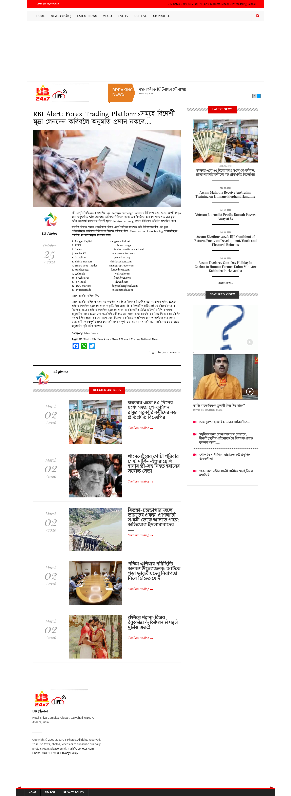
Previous (254, 96)
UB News (97, 339)
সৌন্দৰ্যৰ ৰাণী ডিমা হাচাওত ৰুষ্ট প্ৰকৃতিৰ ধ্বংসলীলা (225, 456)
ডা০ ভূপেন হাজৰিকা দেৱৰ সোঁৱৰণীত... (224, 422)
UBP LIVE (140, 16)
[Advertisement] (145, 51)
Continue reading (138, 428)
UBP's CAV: (188, 4)
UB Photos (49, 233)
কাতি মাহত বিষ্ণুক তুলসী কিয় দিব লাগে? (219, 405)
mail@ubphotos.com (81, 748)
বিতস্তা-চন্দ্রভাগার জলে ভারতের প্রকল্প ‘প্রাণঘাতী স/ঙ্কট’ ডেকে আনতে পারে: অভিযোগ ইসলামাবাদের (153, 517)
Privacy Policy (69, 753)
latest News (91, 333)
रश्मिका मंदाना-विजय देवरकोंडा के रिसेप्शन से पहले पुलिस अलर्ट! (152, 622)
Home (40, 16)
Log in (153, 352)
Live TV (123, 16)
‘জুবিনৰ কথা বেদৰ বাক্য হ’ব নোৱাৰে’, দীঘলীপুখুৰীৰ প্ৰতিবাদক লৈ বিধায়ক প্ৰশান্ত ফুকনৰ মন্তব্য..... (226, 438)
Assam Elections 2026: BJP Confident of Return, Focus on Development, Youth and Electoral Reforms (225, 240)
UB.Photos (174, 4)
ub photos (61, 372)
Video (107, 16)
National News (149, 339)
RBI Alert (124, 339)
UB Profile (161, 16)
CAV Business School (216, 4)
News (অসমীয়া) (61, 16)
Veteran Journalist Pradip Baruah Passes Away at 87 (225, 216)
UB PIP (199, 4)
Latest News (87, 16)
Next (259, 96)
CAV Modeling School (243, 4)
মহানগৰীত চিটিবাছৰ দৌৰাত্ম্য (162, 89)
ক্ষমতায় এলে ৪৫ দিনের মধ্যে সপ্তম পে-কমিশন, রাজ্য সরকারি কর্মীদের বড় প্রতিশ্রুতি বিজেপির (152, 409)
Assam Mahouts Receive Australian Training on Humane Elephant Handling (225, 194)
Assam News (111, 339)
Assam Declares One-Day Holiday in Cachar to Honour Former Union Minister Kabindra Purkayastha (225, 266)
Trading (135, 339)
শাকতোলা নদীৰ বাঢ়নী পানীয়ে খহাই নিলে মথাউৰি (226, 473)
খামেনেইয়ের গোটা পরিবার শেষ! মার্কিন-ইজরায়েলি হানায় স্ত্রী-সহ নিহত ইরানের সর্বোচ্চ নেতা (154, 463)
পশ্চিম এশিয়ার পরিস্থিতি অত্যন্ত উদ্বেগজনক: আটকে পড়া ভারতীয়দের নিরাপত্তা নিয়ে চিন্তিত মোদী (154, 570)
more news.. (225, 283)
